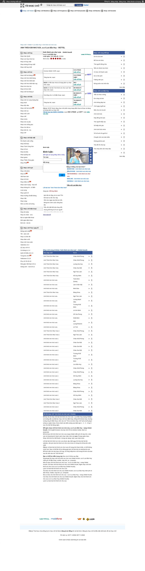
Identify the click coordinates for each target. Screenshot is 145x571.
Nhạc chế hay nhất (26, 67)
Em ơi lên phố (98, 76)
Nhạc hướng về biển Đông (28, 195)
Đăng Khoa (76, 292)
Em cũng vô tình (99, 98)
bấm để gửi (77, 84)
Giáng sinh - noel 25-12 (27, 266)
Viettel (30, 45)
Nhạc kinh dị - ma (25, 130)
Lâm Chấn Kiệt (77, 284)
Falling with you (98, 79)
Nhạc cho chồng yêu (26, 124)
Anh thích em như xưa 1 (51, 338)
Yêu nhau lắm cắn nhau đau (102, 149)
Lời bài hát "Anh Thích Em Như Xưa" (55, 187)
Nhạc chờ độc (28, 96)
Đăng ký (107, 1)
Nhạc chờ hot (28, 72)
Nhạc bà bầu (24, 152)
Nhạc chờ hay (28, 53)
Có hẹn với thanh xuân (101, 72)
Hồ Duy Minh (53, 191)
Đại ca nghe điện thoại (27, 217)
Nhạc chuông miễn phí (13, 1)
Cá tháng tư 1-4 (25, 250)
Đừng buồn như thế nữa (101, 83)
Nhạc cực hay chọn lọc (27, 59)
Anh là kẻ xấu (98, 114)
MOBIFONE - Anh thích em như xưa (78, 169)
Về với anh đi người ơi (100, 133)
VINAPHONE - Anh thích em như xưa (79, 171)
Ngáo (95, 152)
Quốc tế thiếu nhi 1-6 (26, 253)
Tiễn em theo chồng (100, 94)
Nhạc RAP (23, 102)
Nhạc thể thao (24, 143)
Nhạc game (23, 157)
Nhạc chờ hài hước (26, 108)
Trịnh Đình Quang (76, 280)
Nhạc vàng (23, 201)
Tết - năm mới (24, 234)
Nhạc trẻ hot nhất (25, 89)
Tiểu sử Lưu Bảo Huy (74, 185)
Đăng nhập (114, 1)
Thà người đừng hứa (100, 64)
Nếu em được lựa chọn (101, 68)
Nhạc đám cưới (25, 239)
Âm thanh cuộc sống (26, 141)
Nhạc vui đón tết (25, 236)
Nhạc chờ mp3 (28, 168)
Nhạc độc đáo (24, 105)
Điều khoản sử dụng (134, 1)
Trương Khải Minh (77, 306)
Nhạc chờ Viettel (28, 11)
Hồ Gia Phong (77, 314)
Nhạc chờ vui (24, 111)
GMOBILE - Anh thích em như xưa (78, 181)
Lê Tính (75, 327)
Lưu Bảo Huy (37, 45)
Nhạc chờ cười (24, 113)
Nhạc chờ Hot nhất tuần (27, 81)
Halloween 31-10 (25, 258)
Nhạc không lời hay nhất (27, 64)
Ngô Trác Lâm (77, 272)
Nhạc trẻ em (24, 149)
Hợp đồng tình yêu (99, 118)
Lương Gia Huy (78, 264)
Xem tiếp (122, 87)
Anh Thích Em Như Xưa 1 (51, 331)
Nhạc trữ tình (24, 179)
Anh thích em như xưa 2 (51, 407)
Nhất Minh (76, 318)
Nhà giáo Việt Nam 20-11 (28, 264)
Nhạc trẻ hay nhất (25, 61)
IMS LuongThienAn (77, 322)
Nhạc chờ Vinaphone (60, 11)
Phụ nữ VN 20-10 (25, 261)
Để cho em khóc (99, 60)
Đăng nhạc (122, 1)
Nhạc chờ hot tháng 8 (27, 92)
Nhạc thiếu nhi (24, 182)
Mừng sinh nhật (25, 231)
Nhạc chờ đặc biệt (29, 137)
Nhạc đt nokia (24, 212)
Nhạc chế (23, 116)
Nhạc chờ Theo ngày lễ (31, 228)
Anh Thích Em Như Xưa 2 (51, 399)
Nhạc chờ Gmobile (110, 11)
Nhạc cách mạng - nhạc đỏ (28, 184)
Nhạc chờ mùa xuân (26, 242)
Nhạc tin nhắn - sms (26, 215)
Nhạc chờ (23, 45)
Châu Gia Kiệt (77, 268)
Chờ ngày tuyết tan (99, 106)
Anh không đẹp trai (99, 102)
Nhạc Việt (23, 198)
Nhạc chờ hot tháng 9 (27, 75)
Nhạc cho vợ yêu (25, 122)
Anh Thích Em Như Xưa (51, 256)
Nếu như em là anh (99, 110)
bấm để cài (77, 72)
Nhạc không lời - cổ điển (27, 187)
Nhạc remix (23, 119)
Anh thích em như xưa (49, 45)
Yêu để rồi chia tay (99, 145)
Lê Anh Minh (77, 310)
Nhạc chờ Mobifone (43, 11)
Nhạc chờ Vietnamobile (78, 11)
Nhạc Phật (23, 163)
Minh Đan (76, 288)
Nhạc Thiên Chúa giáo (27, 160)
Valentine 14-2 (24, 245)
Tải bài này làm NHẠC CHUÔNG (53, 112)
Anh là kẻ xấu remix (100, 129)
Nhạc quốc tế (24, 193)
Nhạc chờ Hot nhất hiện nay (28, 83)
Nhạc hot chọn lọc (26, 86)
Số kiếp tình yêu (99, 125)
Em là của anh (98, 56)
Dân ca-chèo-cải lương (27, 204)
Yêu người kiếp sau (100, 121)
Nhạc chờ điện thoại (30, 209)
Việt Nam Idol (24, 176)
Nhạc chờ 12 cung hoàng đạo (29, 100)
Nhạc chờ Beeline (94, 11)
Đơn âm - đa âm (25, 223)
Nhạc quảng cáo (25, 154)
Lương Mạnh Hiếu (77, 301)
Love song (23, 190)
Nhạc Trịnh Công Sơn (27, 146)
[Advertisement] (67, 500)
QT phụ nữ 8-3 (25, 247)
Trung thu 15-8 (24, 256)
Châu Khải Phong (78, 256)
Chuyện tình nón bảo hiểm (102, 137)
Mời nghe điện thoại (26, 220)
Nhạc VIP (23, 133)
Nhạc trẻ (23, 174)
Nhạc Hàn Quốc (25, 56)
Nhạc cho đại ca (25, 127)
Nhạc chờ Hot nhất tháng (28, 78)
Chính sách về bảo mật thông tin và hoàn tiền (72, 540)
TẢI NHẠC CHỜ (32, 6)
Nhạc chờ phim (25, 171)
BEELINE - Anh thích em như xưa (78, 178)
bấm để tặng (78, 79)
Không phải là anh (99, 141)
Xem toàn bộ (47, 214)
